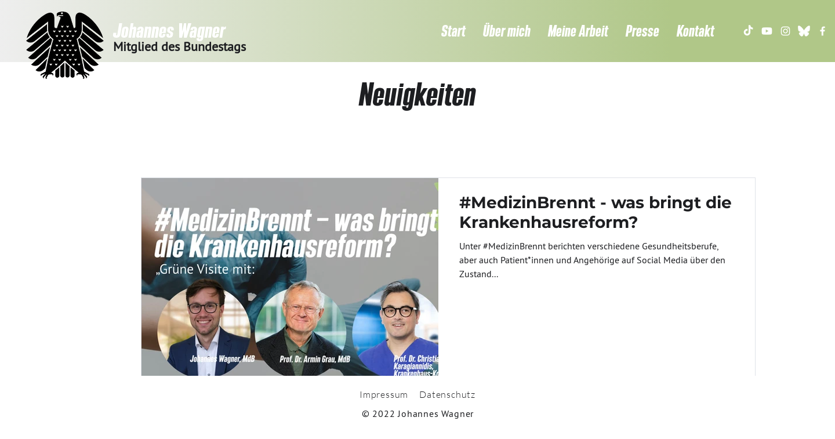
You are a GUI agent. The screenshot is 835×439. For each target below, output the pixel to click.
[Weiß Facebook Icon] (822, 31)
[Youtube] (767, 31)
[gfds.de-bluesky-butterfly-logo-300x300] (804, 31)
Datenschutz (447, 394)
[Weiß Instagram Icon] (785, 31)
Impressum (384, 394)
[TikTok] (748, 31)
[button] (506, 31)
